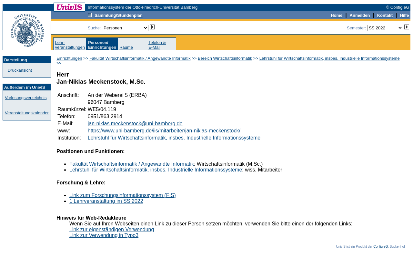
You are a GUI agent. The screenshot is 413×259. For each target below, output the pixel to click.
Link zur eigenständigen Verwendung (111, 229)
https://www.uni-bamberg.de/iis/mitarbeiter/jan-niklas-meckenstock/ (164, 130)
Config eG (380, 246)
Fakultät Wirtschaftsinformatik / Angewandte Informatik (140, 58)
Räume (126, 47)
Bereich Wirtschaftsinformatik (225, 58)
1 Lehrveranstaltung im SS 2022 (106, 201)
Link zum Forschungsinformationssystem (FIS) (122, 195)
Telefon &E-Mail (157, 45)
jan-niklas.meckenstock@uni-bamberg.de (135, 123)
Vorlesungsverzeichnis (25, 97)
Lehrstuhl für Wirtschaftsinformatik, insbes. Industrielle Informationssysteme (329, 58)
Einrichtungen (69, 58)
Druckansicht (20, 70)
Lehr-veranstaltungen (70, 45)
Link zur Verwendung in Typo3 (103, 235)
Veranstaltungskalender (27, 112)
